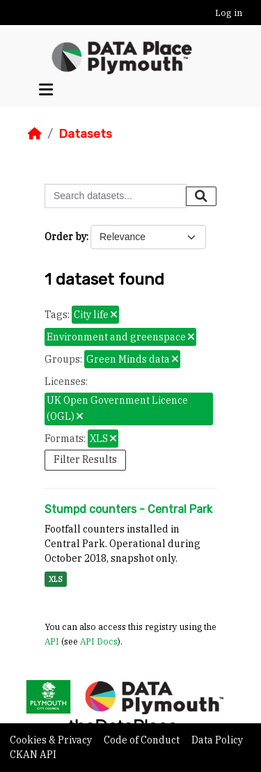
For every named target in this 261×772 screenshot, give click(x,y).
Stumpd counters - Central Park (128, 509)
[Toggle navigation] (46, 90)
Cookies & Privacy (52, 740)
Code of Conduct (143, 740)
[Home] (35, 134)
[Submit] (201, 196)
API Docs (99, 641)
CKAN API (33, 754)
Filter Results (85, 459)
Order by (65, 236)
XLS (56, 579)
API (52, 641)
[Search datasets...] (116, 196)
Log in (228, 13)
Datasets (85, 134)
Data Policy (217, 740)
